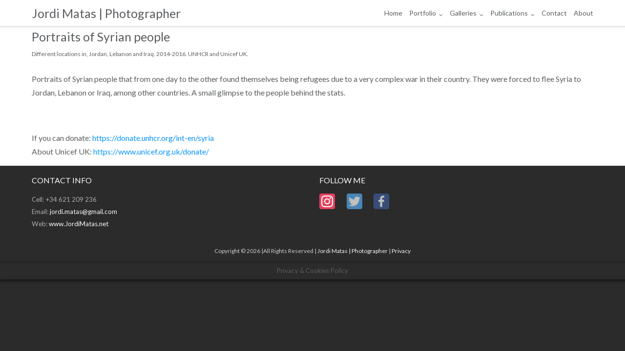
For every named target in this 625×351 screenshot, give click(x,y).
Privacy (401, 250)
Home (393, 13)
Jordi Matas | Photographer (352, 250)
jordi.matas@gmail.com (83, 211)
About (583, 13)
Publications (509, 13)
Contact (554, 13)
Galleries (463, 13)
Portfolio (422, 13)
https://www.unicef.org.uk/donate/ (151, 151)
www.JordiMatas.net (78, 224)
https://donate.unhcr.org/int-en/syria (153, 137)
